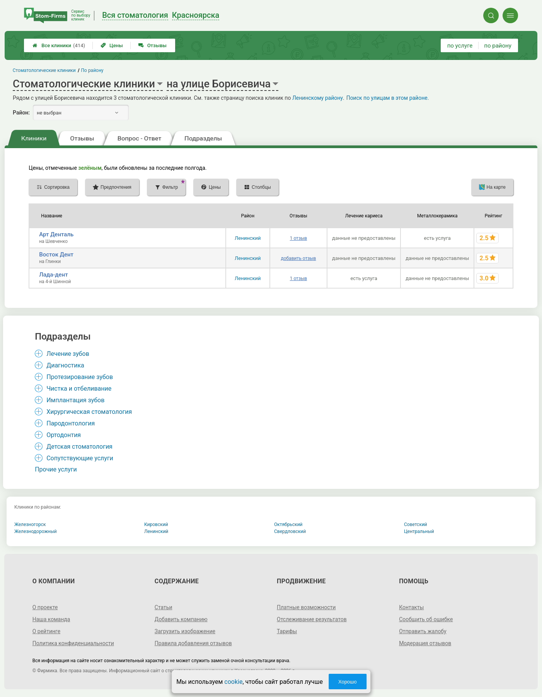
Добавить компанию (181, 619)
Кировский (156, 524)
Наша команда (51, 619)
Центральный (419, 531)
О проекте (45, 607)
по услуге (460, 45)
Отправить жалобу (423, 631)
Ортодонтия (63, 435)
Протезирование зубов (79, 377)
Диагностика (65, 365)
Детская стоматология (79, 446)
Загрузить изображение (185, 631)
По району (92, 70)
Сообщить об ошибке (426, 619)
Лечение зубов (67, 353)
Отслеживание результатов (312, 619)
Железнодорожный (35, 531)
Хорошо (347, 682)
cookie (233, 681)
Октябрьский (288, 524)
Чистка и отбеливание (78, 388)
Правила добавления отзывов (193, 643)
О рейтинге (46, 631)
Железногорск (30, 524)
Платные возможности (306, 607)
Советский (415, 524)
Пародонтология (70, 423)
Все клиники (58, 45)
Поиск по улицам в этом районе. (387, 98)
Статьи (163, 607)
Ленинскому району (317, 98)
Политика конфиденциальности (73, 643)
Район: (21, 112)
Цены (112, 45)
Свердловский (290, 531)
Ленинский (248, 238)
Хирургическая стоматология (89, 411)
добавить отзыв (298, 258)
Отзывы (152, 45)
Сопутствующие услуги (79, 458)
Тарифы (287, 631)
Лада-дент (53, 274)
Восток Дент (56, 254)
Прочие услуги (56, 469)
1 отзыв (298, 238)
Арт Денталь (56, 234)
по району (497, 45)
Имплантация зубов (75, 400)
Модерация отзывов (425, 643)
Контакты (411, 607)
